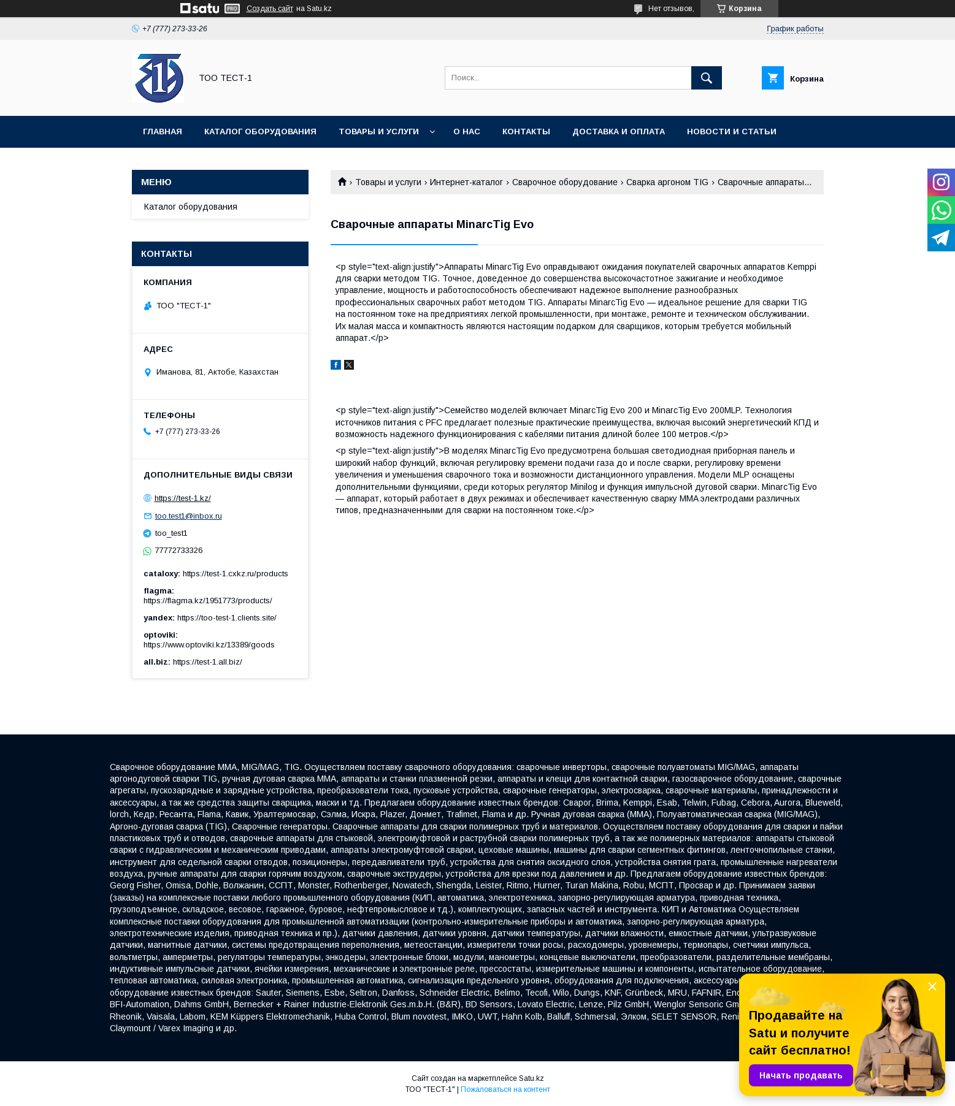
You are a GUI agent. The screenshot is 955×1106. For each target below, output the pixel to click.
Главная (162, 131)
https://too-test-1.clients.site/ (227, 617)
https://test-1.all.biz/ (207, 661)
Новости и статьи (732, 131)
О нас (466, 131)
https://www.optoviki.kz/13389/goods (209, 644)
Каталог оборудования (260, 131)
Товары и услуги (379, 131)
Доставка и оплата (618, 131)
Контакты (526, 131)
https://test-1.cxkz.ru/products (235, 573)
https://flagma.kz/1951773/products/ (208, 600)
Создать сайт (270, 8)
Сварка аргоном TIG (667, 182)
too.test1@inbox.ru (188, 516)
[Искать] (706, 78)
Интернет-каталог (466, 182)
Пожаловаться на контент (505, 1089)
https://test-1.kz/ (183, 498)
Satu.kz (531, 1078)
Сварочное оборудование (565, 182)
